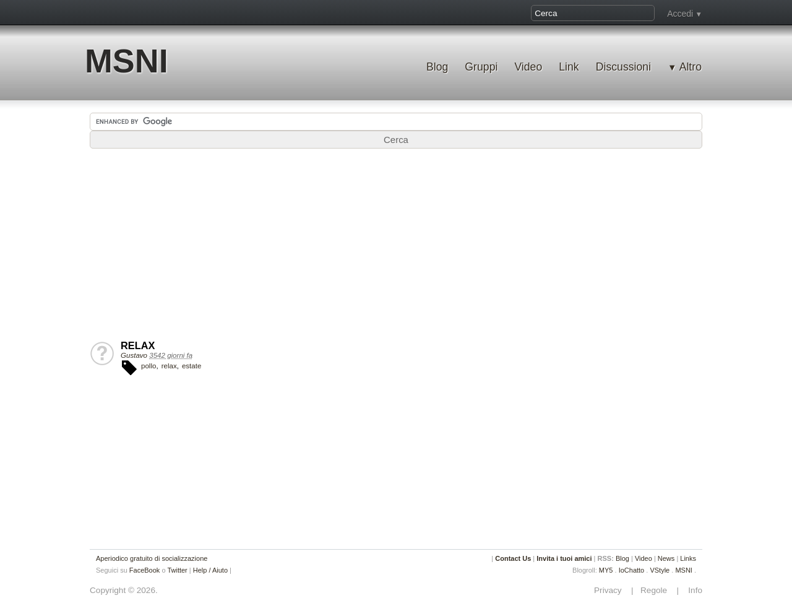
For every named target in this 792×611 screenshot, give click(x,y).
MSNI (126, 61)
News (666, 558)
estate (191, 366)
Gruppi (481, 67)
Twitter (177, 570)
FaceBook (144, 570)
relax (169, 366)
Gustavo (134, 355)
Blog (437, 67)
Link (569, 67)
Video (528, 67)
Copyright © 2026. (124, 590)
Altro (690, 67)
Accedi (680, 14)
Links (688, 558)
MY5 (606, 570)
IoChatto (632, 570)
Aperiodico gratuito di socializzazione (151, 558)
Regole (654, 590)
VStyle (659, 570)
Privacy (611, 590)
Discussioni (623, 67)
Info (691, 590)
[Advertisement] (396, 247)
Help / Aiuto (210, 570)
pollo (148, 366)
